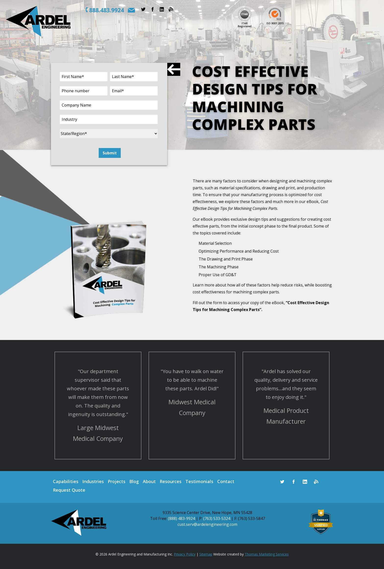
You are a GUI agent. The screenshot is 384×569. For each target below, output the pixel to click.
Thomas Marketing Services (267, 554)
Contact (225, 481)
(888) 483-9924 (181, 518)
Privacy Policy (184, 554)
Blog (134, 481)
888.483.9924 (106, 10)
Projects (116, 481)
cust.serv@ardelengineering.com (207, 524)
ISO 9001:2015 (275, 23)
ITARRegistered (245, 25)
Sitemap (205, 554)
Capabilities (65, 481)
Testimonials (199, 481)
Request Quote (69, 490)
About (149, 481)
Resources (170, 481)
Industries (93, 481)
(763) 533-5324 (216, 518)
